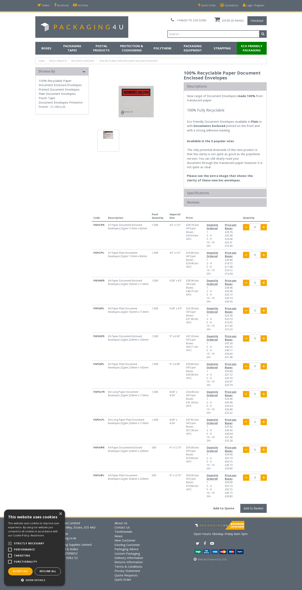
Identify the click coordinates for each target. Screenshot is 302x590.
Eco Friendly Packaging (251, 48)
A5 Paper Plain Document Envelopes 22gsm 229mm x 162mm (128, 365)
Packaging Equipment (193, 48)
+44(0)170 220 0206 (188, 20)
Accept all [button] (20, 571)
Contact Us (122, 527)
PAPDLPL (99, 419)
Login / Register (253, 5)
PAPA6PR (99, 280)
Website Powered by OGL (212, 559)
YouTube (80, 5)
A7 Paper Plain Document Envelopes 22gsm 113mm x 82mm (127, 254)
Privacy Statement (127, 571)
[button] (34, 580)
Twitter (44, 5)
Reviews (193, 202)
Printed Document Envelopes (59, 89)
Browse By (47, 71)
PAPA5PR (99, 336)
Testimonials (123, 531)
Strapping (222, 48)
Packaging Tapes (72, 48)
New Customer (125, 540)
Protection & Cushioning (131, 48)
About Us (120, 523)
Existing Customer (127, 545)
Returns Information (128, 562)
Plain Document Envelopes (57, 94)
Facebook (61, 5)
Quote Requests (126, 575)
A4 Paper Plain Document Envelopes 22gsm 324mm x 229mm (128, 477)
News (118, 536)
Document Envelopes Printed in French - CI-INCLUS (61, 104)
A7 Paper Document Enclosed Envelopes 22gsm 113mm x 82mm (127, 226)
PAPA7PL (98, 252)
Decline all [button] (48, 571)
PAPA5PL (98, 364)
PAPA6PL (98, 308)
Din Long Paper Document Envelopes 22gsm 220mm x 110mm (128, 393)
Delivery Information (128, 558)
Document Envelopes (82, 61)
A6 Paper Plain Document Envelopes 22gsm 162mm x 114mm (128, 310)
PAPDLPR (99, 392)
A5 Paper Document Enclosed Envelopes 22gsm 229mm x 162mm (128, 338)
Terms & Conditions (128, 566)
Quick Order (207, 5)
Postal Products (101, 48)
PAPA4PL (98, 475)
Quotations (229, 5)
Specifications (198, 193)
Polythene (162, 48)
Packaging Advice (126, 549)
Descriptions (197, 86)
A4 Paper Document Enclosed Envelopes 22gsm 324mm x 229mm (128, 449)
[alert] (34, 548)
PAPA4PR (99, 447)
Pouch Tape (47, 98)
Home (42, 61)
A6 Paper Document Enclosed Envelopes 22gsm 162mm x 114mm (128, 282)
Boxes (46, 48)
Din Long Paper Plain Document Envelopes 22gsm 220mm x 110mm (128, 421)
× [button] (60, 513)
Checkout (257, 20)
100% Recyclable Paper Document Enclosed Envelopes (128, 61)
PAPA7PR (99, 225)
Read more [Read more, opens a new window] (37, 535)
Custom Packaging (127, 553)
